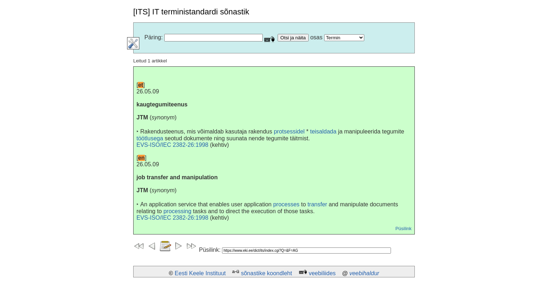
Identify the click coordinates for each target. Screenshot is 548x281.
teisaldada (323, 131)
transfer (317, 204)
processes (286, 204)
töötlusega (149, 138)
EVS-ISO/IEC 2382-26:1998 (172, 145)
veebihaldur (364, 273)
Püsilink (403, 228)
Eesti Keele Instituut (200, 273)
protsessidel (289, 131)
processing (177, 211)
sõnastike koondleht (266, 273)
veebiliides (322, 273)
